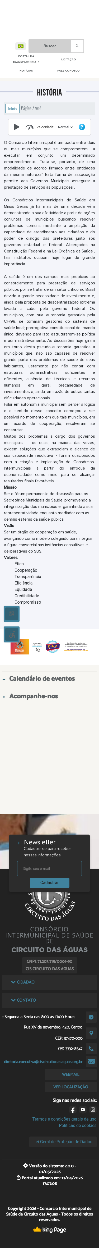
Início (12, 108)
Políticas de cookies (77, 1125)
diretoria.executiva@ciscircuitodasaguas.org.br (43, 1061)
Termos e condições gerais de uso (64, 1119)
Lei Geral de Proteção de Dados (63, 1141)
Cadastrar (49, 882)
